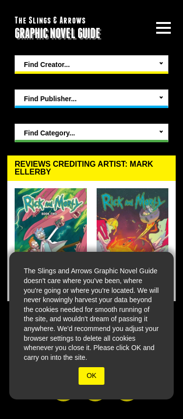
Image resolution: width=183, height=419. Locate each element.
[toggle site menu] (163, 28)
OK (91, 375)
